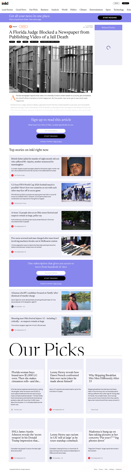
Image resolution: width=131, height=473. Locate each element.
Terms (95, 469)
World (64, 10)
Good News (21, 10)
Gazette (12, 41)
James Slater (34, 41)
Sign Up (125, 3)
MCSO (19, 41)
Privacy (101, 469)
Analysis (55, 10)
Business (44, 10)
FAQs (106, 469)
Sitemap (112, 469)
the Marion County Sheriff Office (50, 41)
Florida (25, 41)
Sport (108, 10)
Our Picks (33, 10)
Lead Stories (7, 10)
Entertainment (96, 10)
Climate (83, 10)
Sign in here (58, 141)
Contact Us (119, 469)
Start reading (110, 17)
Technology (119, 10)
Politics (73, 10)
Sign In (116, 3)
